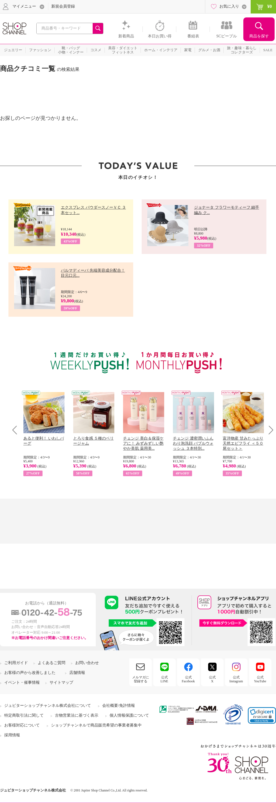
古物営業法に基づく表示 (76, 715)
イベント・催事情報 (22, 682)
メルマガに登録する (140, 679)
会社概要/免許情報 (118, 705)
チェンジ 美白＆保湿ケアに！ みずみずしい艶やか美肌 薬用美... (143, 443)
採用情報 (12, 735)
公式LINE (164, 679)
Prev (16, 430)
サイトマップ (61, 682)
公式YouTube (260, 679)
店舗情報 (77, 673)
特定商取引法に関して (24, 715)
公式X (212, 679)
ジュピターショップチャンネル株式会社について (47, 705)
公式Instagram (236, 679)
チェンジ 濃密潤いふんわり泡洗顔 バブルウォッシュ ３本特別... (193, 443)
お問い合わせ (87, 663)
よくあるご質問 (51, 663)
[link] (262, 715)
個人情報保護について (129, 715)
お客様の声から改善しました (29, 673)
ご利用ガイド (16, 663)
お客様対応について (22, 725)
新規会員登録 (63, 6)
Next (269, 430)
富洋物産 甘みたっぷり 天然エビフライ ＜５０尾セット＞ (243, 443)
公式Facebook (188, 679)
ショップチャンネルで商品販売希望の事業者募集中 (96, 725)
